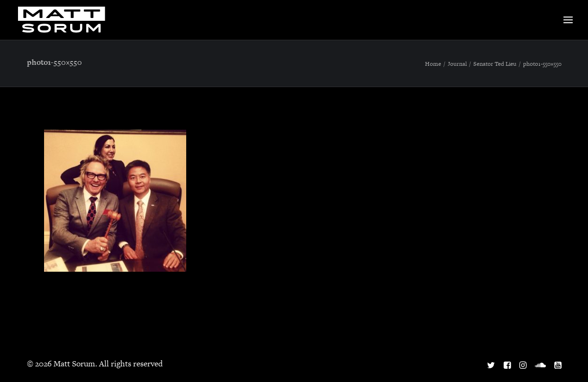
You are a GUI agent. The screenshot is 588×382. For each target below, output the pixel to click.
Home (433, 64)
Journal (457, 64)
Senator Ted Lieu (494, 64)
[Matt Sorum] (64, 20)
